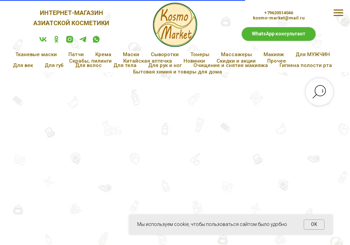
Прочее (276, 61)
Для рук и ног (165, 65)
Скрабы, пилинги (90, 61)
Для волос (88, 65)
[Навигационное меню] (338, 13)
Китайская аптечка (147, 61)
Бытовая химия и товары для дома (177, 72)
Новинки (194, 61)
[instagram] (69, 42)
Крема (103, 54)
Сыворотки (165, 54)
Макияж (274, 54)
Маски (131, 54)
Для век (23, 65)
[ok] (56, 42)
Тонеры (199, 54)
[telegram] (83, 42)
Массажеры (236, 54)
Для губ (54, 65)
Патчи (76, 54)
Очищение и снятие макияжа (230, 65)
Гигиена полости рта (306, 65)
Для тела (125, 65)
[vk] (43, 42)
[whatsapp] (96, 42)
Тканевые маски (36, 54)
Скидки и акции (236, 61)
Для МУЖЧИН (313, 54)
